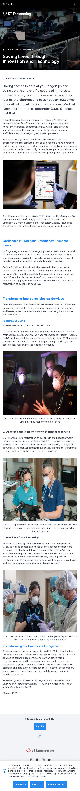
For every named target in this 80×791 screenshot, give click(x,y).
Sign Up (40, 726)
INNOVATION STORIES (32, 50)
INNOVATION (13, 50)
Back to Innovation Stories (18, 78)
